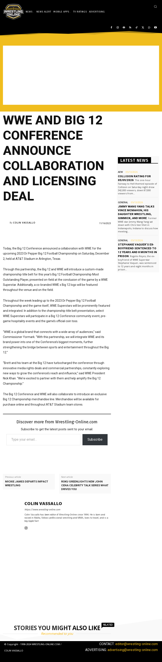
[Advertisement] (81, 75)
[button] (155, 6)
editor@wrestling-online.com (136, 644)
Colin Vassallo (24, 222)
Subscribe (95, 439)
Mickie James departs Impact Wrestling (26, 483)
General (123, 202)
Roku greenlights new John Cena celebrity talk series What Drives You (84, 485)
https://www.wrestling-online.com (42, 509)
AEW (120, 172)
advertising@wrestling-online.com (133, 650)
